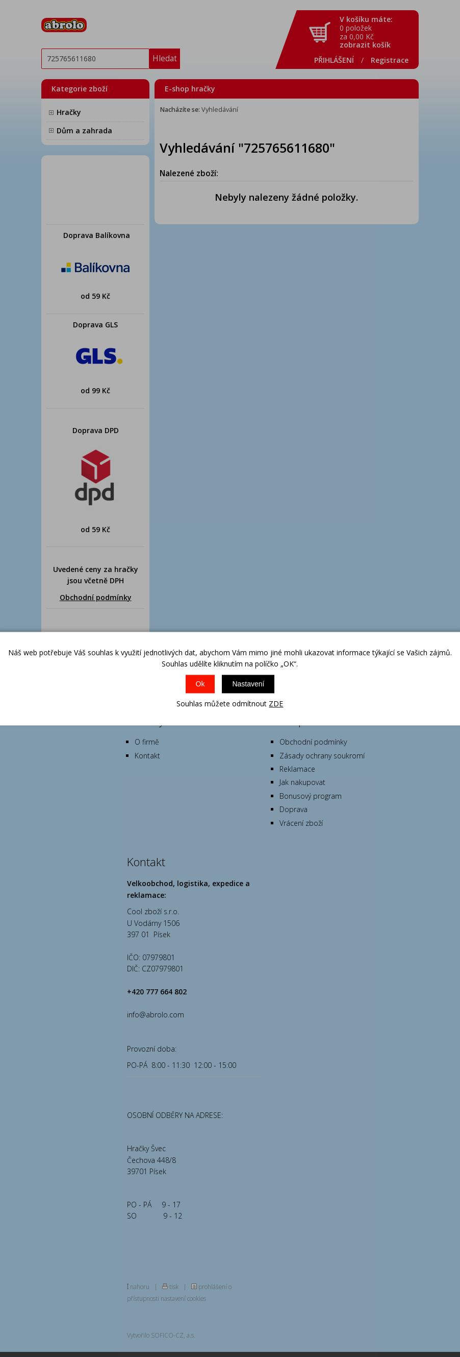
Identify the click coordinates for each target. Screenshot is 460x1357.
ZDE (276, 704)
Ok (200, 684)
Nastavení (248, 684)
